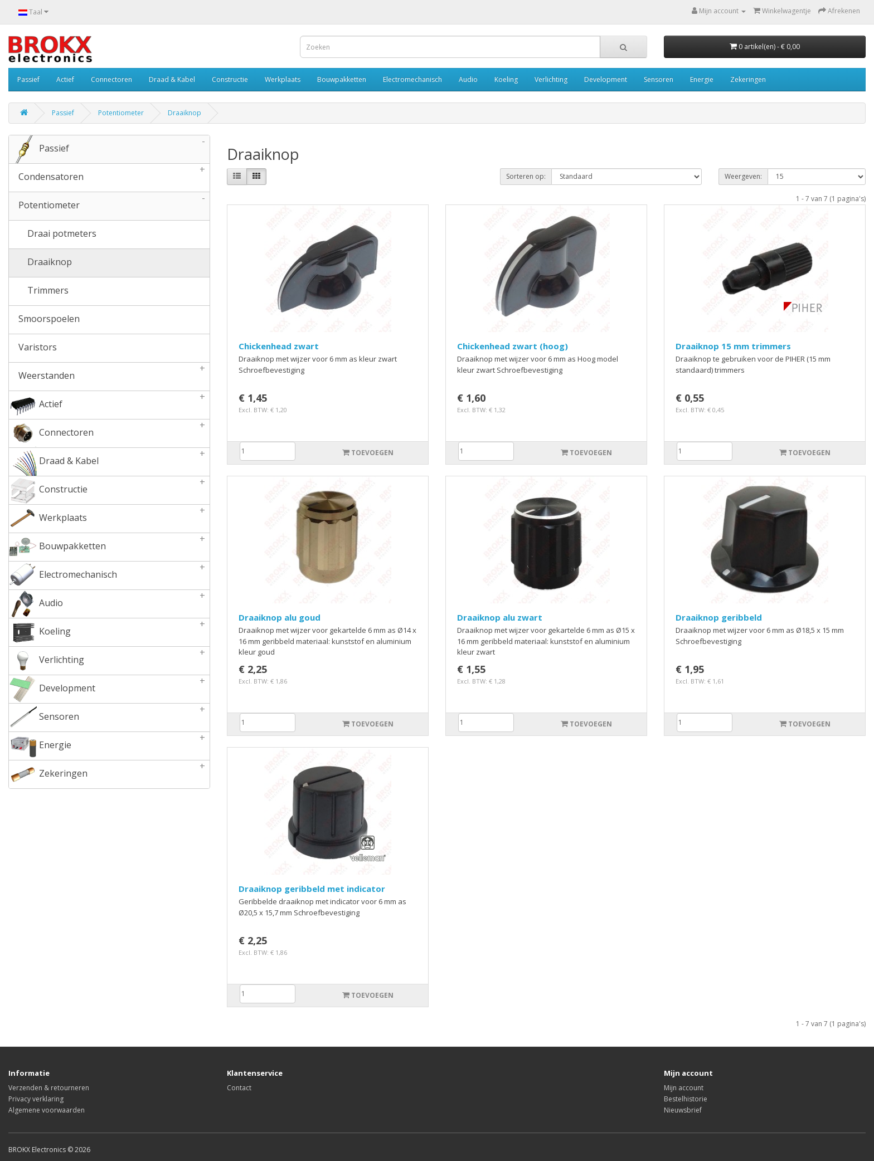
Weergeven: (743, 176)
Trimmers (39, 291)
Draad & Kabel (172, 79)
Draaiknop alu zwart (499, 617)
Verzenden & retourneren (48, 1087)
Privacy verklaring (36, 1099)
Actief (65, 79)
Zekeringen (748, 79)
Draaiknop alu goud (280, 617)
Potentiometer (121, 113)
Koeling (506, 79)
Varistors (33, 348)
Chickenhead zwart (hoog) (512, 346)
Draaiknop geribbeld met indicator (312, 888)
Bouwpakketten (341, 79)
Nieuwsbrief (683, 1110)
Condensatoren (109, 178)
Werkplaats (282, 79)
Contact (239, 1087)
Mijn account (683, 1087)
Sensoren (658, 79)
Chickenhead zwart (279, 346)
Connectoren (111, 79)
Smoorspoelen (44, 320)
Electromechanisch (412, 79)
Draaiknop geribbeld (719, 617)
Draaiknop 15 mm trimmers (733, 346)
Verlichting (551, 79)
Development (605, 79)
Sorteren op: (526, 176)
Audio (468, 79)
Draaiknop (184, 113)
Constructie (230, 79)
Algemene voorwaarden (46, 1110)
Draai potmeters (52, 234)
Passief (28, 79)
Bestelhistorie (685, 1099)
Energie (701, 79)
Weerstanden (109, 377)
